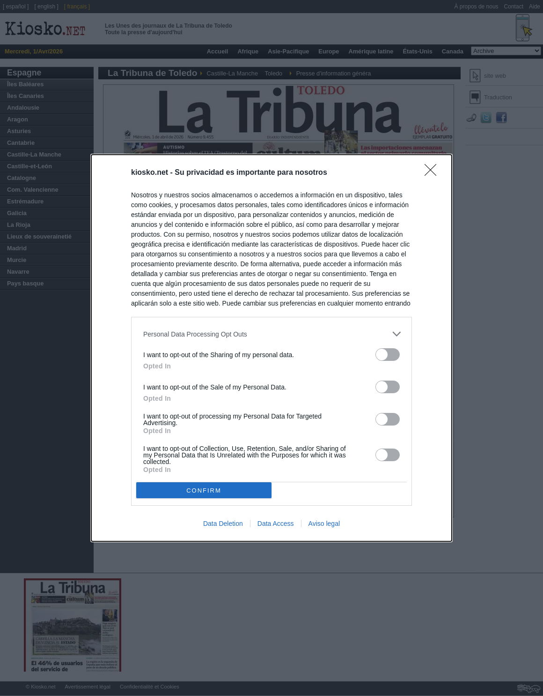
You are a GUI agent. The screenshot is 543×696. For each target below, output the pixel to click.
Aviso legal (324, 523)
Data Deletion (223, 523)
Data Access (275, 523)
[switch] (387, 354)
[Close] (433, 173)
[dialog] (271, 348)
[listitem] (271, 334)
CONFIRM (203, 490)
